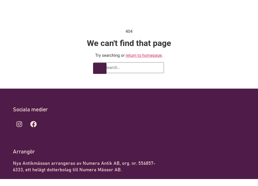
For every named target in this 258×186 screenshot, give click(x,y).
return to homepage (144, 55)
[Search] (100, 68)
